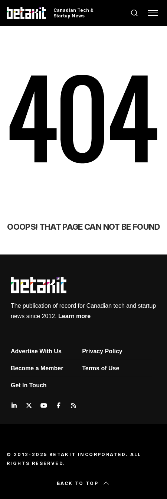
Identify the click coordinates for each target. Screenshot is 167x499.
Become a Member (37, 368)
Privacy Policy (102, 351)
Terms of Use (100, 368)
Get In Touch (29, 385)
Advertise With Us (36, 351)
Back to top (83, 483)
